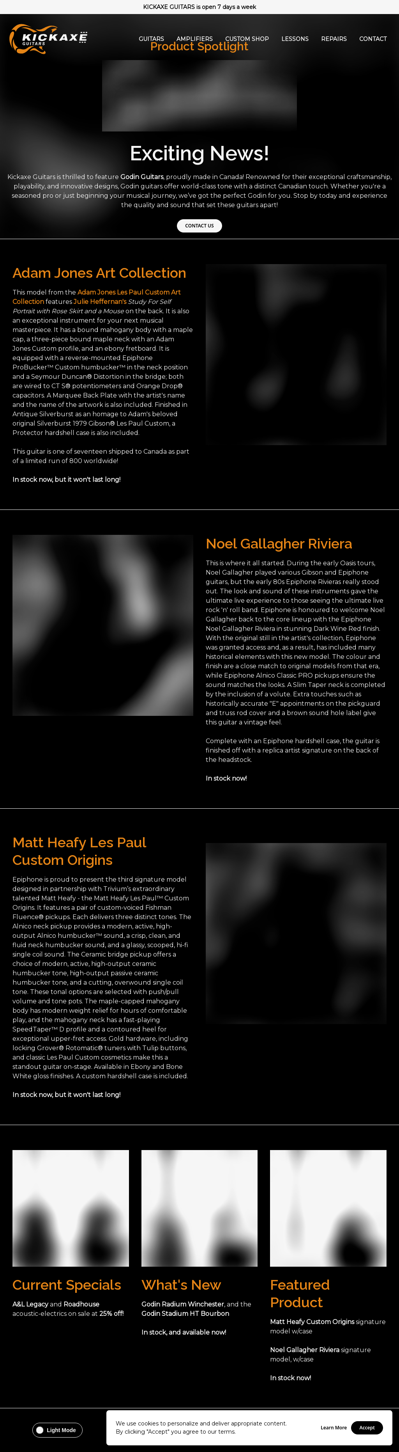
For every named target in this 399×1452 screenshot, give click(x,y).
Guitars (151, 39)
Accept (367, 1427)
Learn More (334, 1427)
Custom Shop (247, 39)
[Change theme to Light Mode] (57, 1430)
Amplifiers (195, 39)
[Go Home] (48, 39)
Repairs (334, 39)
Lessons (295, 39)
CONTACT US (199, 225)
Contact (373, 39)
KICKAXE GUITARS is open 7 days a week (199, 7)
